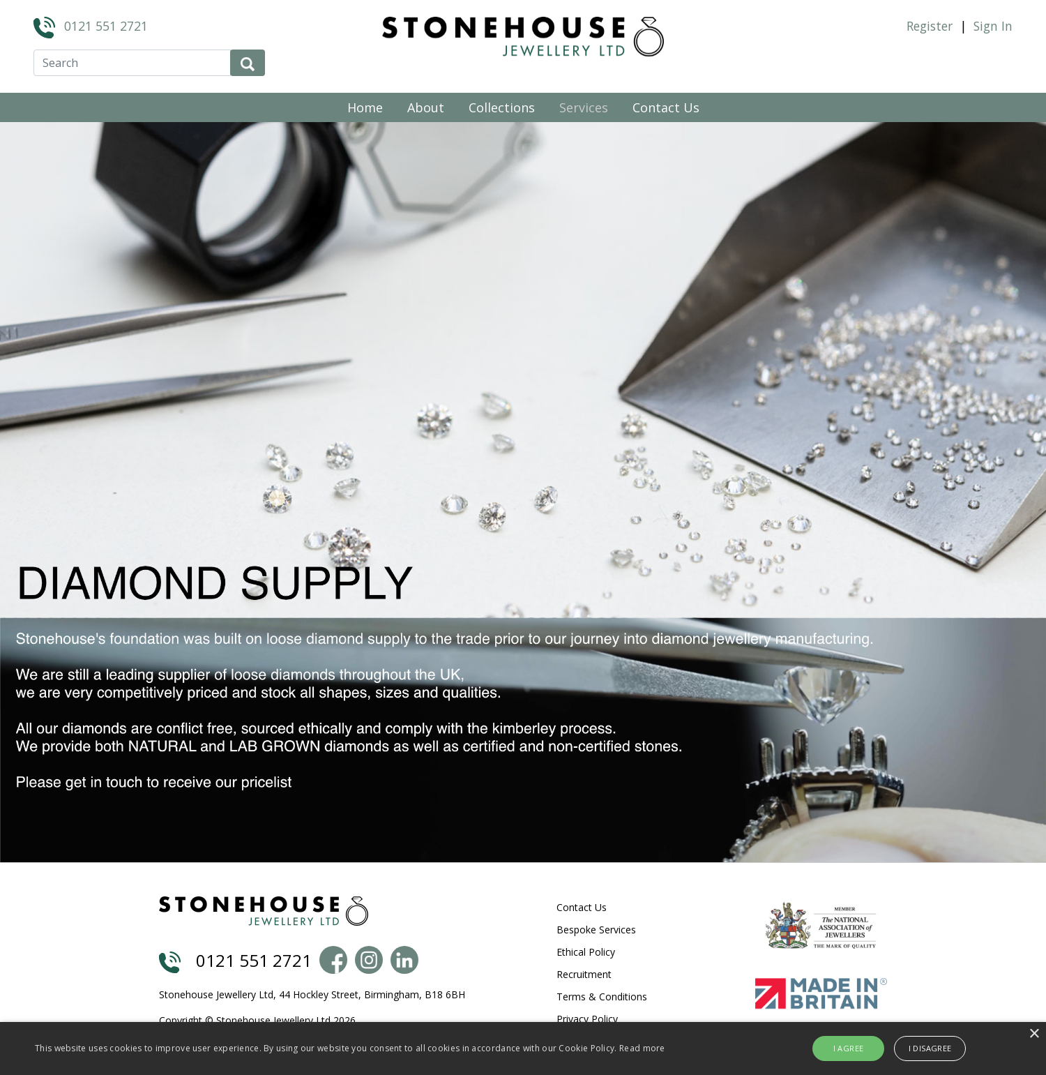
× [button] (1034, 1034)
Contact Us (665, 107)
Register (930, 25)
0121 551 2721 (106, 25)
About (425, 107)
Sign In (993, 25)
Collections (502, 107)
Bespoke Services (596, 929)
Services (583, 107)
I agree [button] (848, 1048)
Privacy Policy (587, 1018)
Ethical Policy (585, 952)
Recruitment (584, 974)
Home (365, 107)
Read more (642, 1048)
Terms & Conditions (601, 996)
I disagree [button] (930, 1048)
